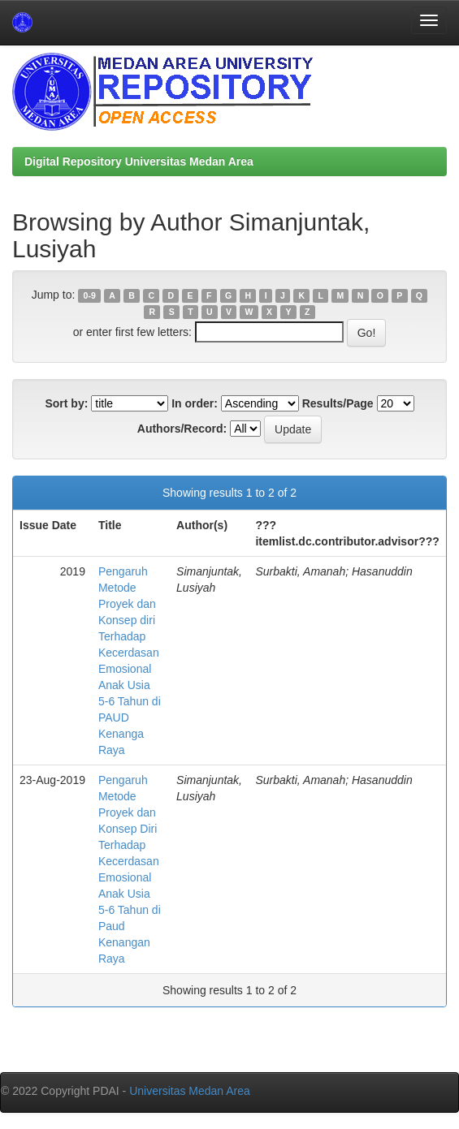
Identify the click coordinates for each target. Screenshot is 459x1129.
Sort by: (66, 403)
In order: (194, 403)
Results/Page (338, 403)
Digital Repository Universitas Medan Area (138, 161)
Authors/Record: (182, 428)
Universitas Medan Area (189, 1090)
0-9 (90, 295)
